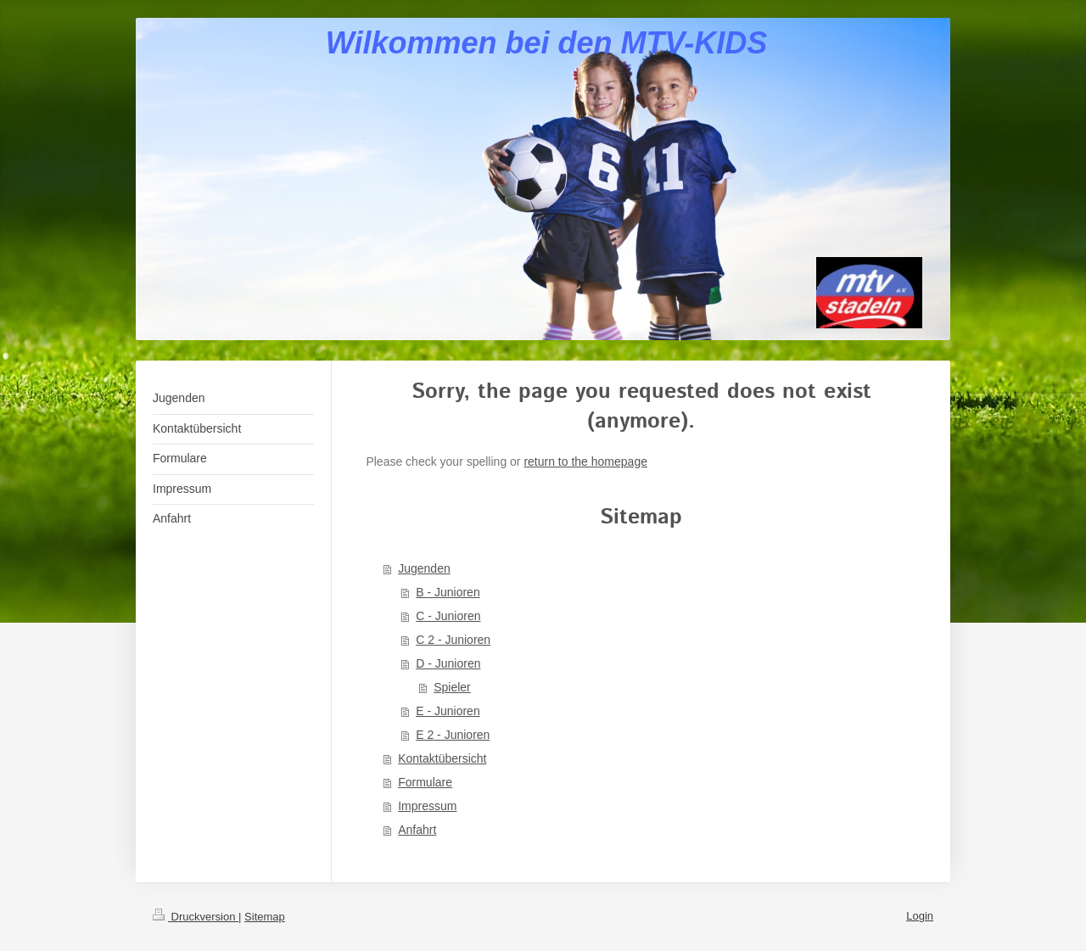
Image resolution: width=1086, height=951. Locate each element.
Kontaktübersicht (442, 758)
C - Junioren (448, 616)
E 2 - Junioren (453, 734)
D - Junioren (448, 663)
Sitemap (264, 916)
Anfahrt (417, 829)
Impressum (427, 806)
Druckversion (195, 916)
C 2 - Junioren (453, 639)
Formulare (425, 782)
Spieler (452, 687)
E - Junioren (447, 711)
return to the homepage (585, 461)
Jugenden (424, 568)
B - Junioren (447, 592)
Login (919, 915)
